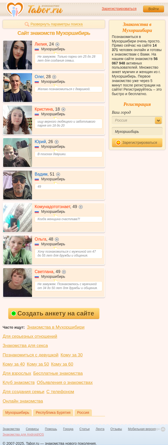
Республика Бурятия (53, 412)
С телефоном (60, 391)
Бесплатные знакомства (58, 373)
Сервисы (32, 429)
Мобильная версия (142, 429)
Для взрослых (17, 373)
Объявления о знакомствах (65, 382)
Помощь (51, 429)
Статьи (85, 429)
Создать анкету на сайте (52, 313)
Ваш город (121, 112)
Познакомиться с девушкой (31, 354)
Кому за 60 (62, 364)
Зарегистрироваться (119, 9)
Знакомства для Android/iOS (23, 434)
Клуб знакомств (19, 382)
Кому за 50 (38, 364)
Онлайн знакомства (23, 401)
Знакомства (11, 429)
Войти (153, 9)
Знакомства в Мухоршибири (55, 327)
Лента (100, 429)
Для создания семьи (23, 391)
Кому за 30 (72, 354)
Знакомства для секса (25, 345)
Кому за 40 (14, 364)
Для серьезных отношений (30, 336)
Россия (83, 412)
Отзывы (116, 429)
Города (68, 429)
